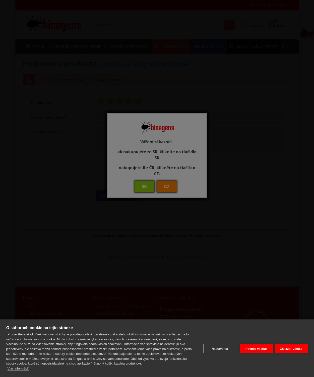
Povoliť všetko (255, 348)
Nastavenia (218, 348)
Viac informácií (18, 368)
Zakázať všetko (291, 348)
